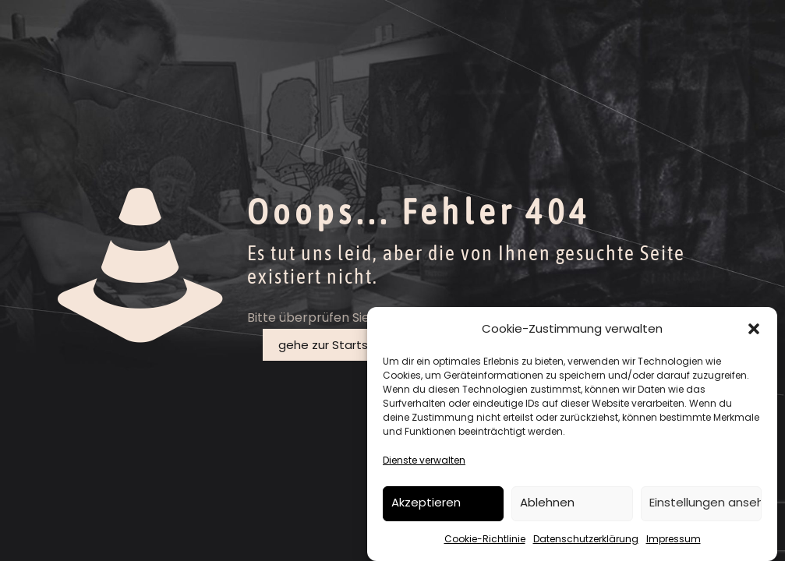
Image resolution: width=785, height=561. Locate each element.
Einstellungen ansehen (705, 502)
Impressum (673, 538)
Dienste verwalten (424, 460)
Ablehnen (547, 502)
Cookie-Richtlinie (484, 538)
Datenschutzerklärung (585, 538)
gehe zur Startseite (334, 345)
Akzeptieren (426, 502)
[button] (754, 329)
